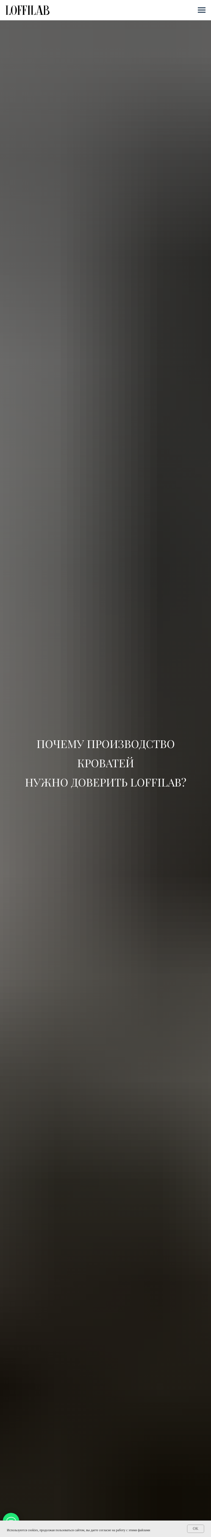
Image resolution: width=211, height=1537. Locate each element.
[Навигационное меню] (202, 10)
